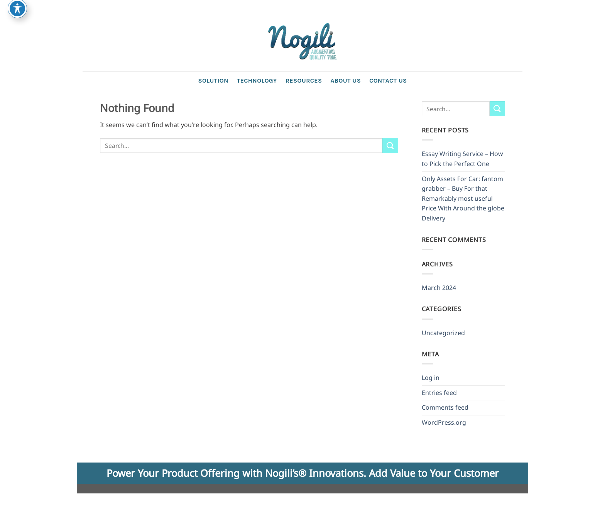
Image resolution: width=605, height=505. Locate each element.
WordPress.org (444, 422)
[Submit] (390, 145)
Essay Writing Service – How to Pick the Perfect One (462, 158)
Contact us (388, 80)
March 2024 (439, 287)
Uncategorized (443, 333)
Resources (304, 80)
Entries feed (439, 392)
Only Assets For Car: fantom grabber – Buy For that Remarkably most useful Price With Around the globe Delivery (463, 198)
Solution (213, 80)
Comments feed (445, 407)
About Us (345, 80)
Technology (257, 80)
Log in (430, 377)
